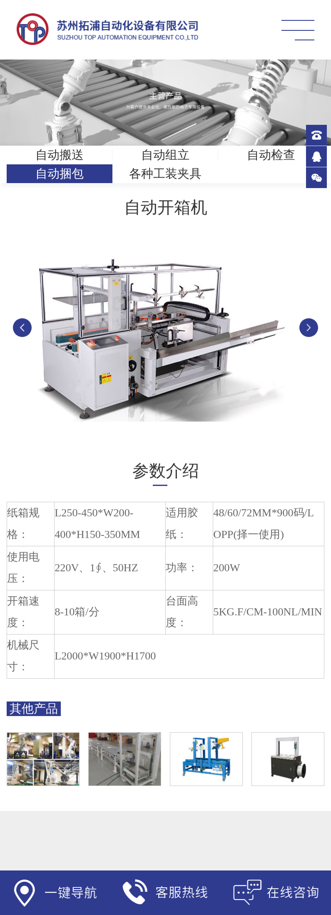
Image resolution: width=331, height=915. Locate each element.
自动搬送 (59, 154)
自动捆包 (59, 173)
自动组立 (165, 154)
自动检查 (271, 154)
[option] (165, 339)
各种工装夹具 (165, 173)
